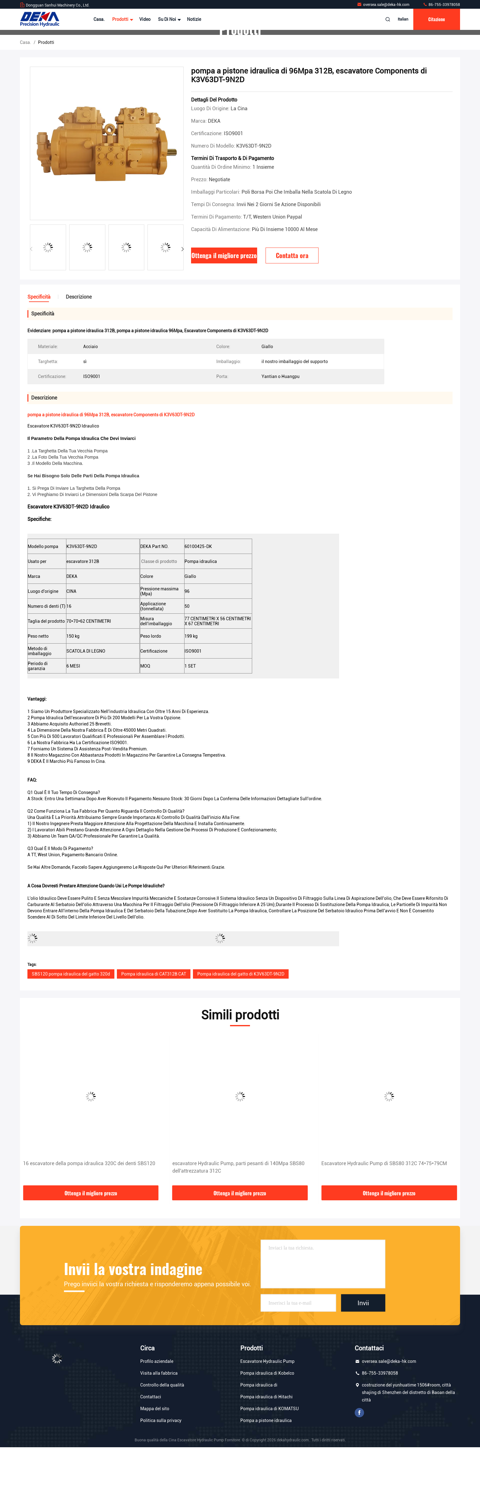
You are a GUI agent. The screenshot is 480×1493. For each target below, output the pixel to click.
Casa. (99, 19)
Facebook (359, 1458)
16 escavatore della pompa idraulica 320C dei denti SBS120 (238, 1209)
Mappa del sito (154, 1454)
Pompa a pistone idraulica (266, 1466)
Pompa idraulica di (258, 1430)
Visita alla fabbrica (159, 1418)
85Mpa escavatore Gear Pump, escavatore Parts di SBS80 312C (87, 1213)
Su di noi (169, 19)
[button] (182, 295)
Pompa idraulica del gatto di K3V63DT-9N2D (240, 1019)
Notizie (194, 19)
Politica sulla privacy (160, 1466)
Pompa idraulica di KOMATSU (269, 1454)
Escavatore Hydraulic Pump (267, 1407)
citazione (436, 19)
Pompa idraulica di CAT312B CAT (153, 1019)
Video (145, 19)
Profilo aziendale (156, 1407)
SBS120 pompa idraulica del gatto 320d (71, 1019)
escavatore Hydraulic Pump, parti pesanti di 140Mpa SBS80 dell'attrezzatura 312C (387, 1213)
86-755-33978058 (441, 4)
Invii (363, 1348)
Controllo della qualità (162, 1430)
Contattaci (150, 1442)
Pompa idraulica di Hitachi (266, 1442)
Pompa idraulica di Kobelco (267, 1418)
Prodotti (122, 19)
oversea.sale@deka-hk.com (383, 4)
